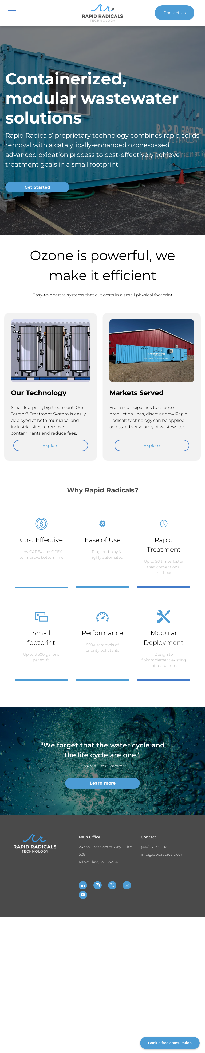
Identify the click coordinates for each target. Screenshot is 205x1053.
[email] (127, 886)
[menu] (12, 13)
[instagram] (97, 886)
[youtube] (83, 895)
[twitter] (112, 886)
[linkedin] (83, 886)
